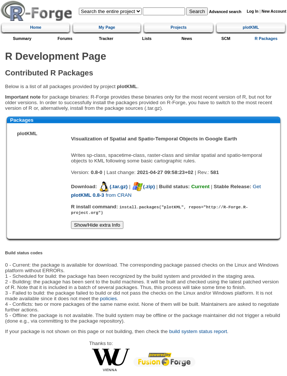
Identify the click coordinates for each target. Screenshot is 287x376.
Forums (65, 38)
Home (35, 27)
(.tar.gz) (112, 186)
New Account (274, 11)
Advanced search (225, 12)
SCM (225, 38)
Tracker (106, 38)
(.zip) (143, 186)
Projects (178, 27)
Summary (22, 38)
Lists (146, 38)
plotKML (251, 27)
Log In (252, 11)
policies (108, 298)
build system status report (198, 331)
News (187, 38)
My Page (107, 27)
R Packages (266, 38)
